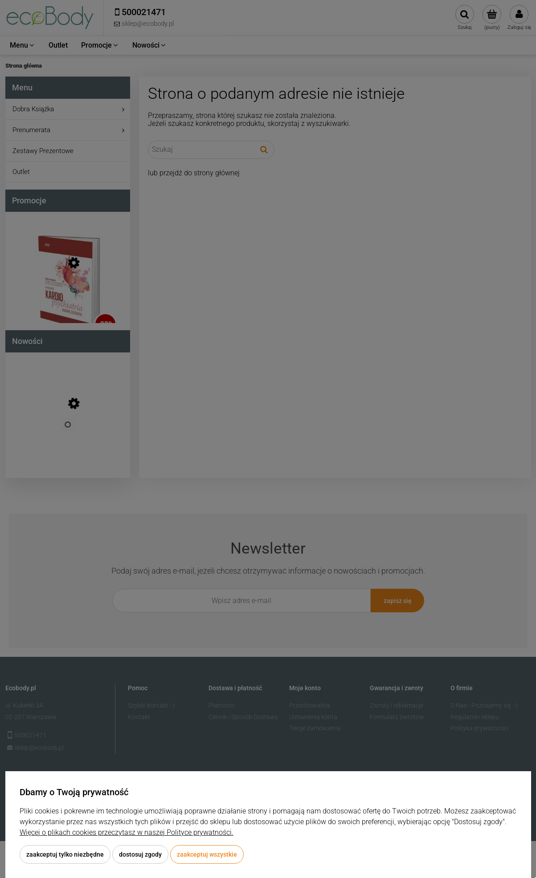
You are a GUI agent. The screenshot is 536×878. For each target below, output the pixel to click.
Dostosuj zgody (140, 854)
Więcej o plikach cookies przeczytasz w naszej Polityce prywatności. (126, 832)
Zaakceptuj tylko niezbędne (65, 854)
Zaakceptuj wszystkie (207, 854)
